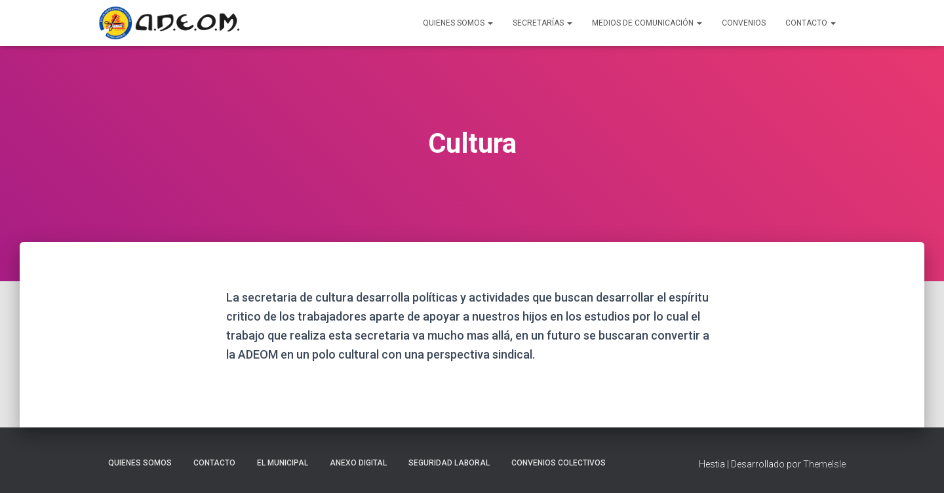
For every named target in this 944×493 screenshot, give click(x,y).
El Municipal (282, 462)
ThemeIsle (824, 464)
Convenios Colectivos (558, 462)
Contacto (810, 23)
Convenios (744, 23)
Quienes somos (140, 462)
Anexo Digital (358, 462)
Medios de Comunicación (647, 23)
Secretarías (542, 23)
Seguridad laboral (449, 462)
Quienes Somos (458, 23)
